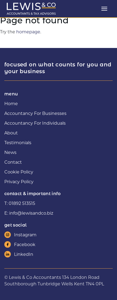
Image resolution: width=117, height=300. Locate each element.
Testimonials (17, 142)
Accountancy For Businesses (35, 113)
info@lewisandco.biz (31, 213)
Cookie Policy (18, 172)
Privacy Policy (19, 181)
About (11, 133)
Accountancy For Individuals (35, 123)
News (10, 152)
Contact (13, 162)
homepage (28, 31)
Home (11, 103)
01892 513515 (22, 203)
